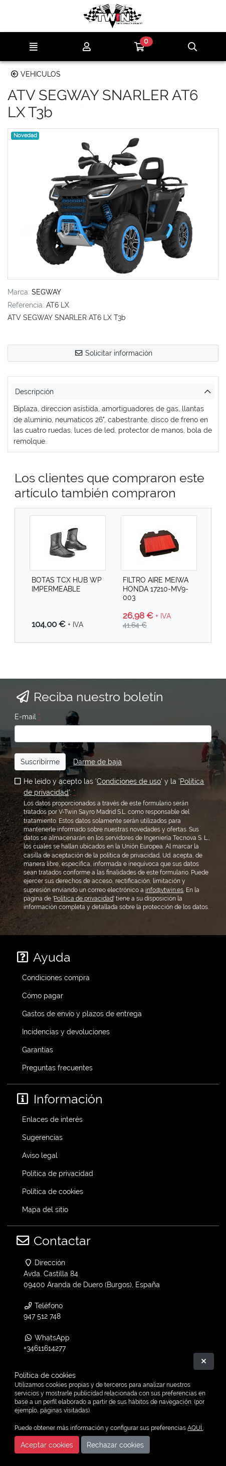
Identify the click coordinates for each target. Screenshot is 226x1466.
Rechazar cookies (115, 1444)
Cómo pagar (42, 995)
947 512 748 (42, 1316)
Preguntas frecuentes (57, 1067)
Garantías (37, 1049)
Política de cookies (52, 1191)
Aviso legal (40, 1155)
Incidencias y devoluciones (66, 1031)
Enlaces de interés (52, 1119)
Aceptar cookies (47, 1444)
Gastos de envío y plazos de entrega (82, 1013)
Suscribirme (40, 761)
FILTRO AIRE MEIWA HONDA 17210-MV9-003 (155, 588)
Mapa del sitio (45, 1209)
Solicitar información (113, 353)
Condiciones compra (56, 977)
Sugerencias (42, 1137)
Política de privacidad (83, 898)
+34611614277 (45, 1348)
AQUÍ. (195, 1427)
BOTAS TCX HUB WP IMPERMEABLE (67, 584)
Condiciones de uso (129, 781)
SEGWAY (46, 291)
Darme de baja (97, 761)
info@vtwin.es (164, 890)
